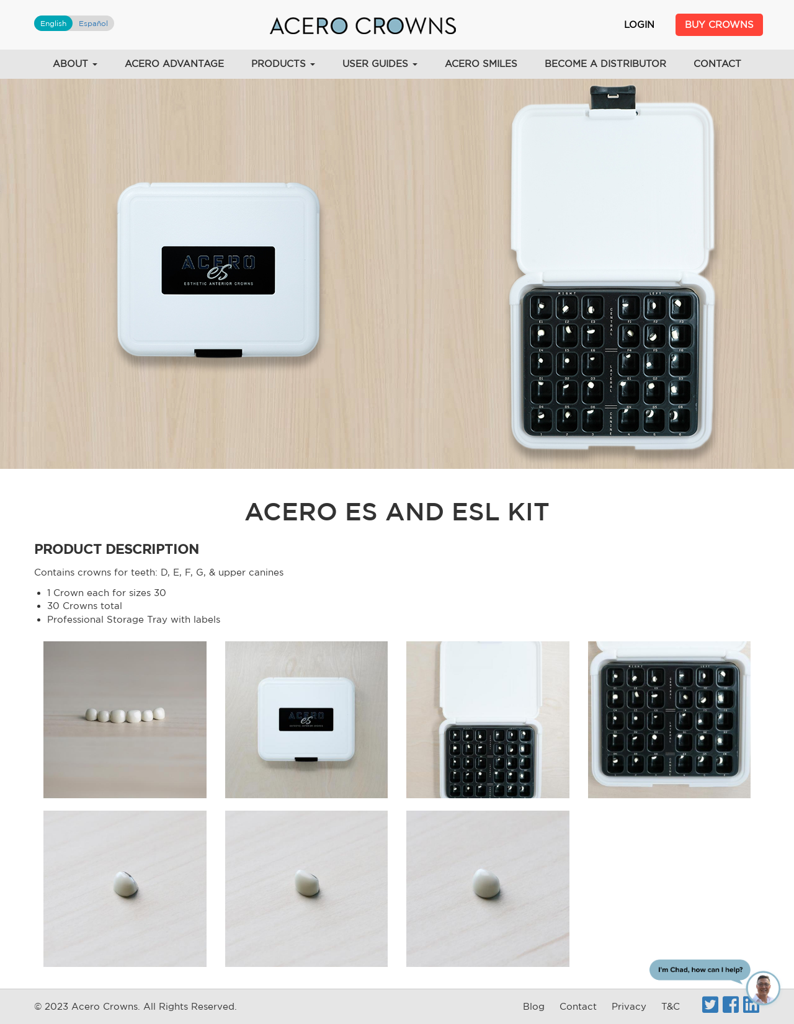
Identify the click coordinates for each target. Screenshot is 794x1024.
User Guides (379, 63)
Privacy (629, 1006)
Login (639, 24)
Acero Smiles (481, 63)
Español (93, 23)
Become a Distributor (605, 63)
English (53, 23)
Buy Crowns (719, 24)
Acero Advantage (174, 63)
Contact (717, 63)
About (75, 63)
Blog (534, 1006)
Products (283, 63)
